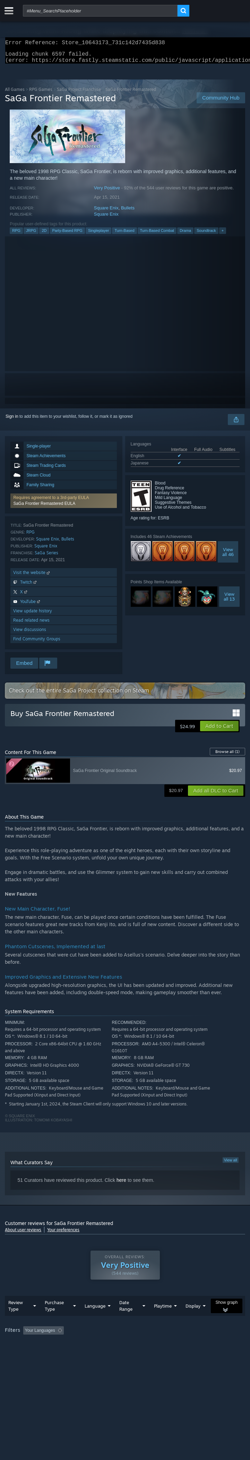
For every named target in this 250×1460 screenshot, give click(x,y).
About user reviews (23, 1233)
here (121, 1184)
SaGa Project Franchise (79, 93)
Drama (185, 235)
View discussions (29, 633)
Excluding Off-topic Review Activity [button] (110, 1344)
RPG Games (40, 93)
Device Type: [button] (182, 1353)
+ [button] (223, 235)
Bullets (128, 212)
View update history (32, 615)
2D (44, 235)
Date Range (125, 1319)
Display (193, 1319)
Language (95, 1319)
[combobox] (100, 11)
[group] (125, 1349)
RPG (16, 235)
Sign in (12, 420)
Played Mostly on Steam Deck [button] (34, 1353)
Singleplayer (98, 235)
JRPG (31, 235)
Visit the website (32, 576)
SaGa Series (46, 556)
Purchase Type (54, 1319)
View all (230, 1164)
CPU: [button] (128, 1353)
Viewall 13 (229, 600)
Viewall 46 (228, 556)
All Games (15, 93)
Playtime (163, 1319)
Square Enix (106, 212)
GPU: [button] (152, 1353)
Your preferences (63, 1233)
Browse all (227, 755)
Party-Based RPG (67, 235)
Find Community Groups (36, 643)
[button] (63, 505)
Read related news (31, 624)
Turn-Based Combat (157, 235)
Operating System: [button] (93, 1353)
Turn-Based (124, 235)
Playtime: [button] (163, 1344)
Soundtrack (206, 235)
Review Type (15, 1319)
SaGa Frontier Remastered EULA (44, 507)
